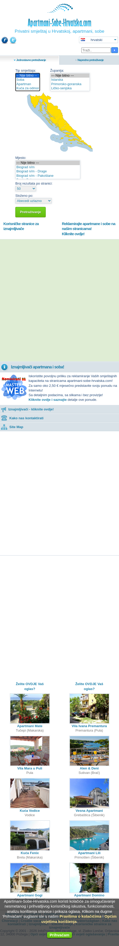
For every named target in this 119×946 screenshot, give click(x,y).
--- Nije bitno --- (70, 75)
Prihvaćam (59, 935)
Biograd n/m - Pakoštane (48, 176)
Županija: (57, 70)
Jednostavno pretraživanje (31, 60)
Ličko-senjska (70, 88)
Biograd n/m (48, 167)
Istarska (70, 80)
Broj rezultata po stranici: (33, 183)
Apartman (27, 84)
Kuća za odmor (27, 88)
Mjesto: (20, 158)
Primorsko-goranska (70, 84)
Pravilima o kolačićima (80, 916)
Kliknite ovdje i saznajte (48, 400)
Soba (27, 80)
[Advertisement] (59, 300)
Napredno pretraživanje (90, 60)
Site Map (12, 427)
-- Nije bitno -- (27, 75)
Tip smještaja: (25, 70)
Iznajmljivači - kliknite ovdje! (27, 409)
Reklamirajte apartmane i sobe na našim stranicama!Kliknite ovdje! (88, 228)
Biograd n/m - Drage (48, 171)
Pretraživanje (30, 212)
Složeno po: (24, 196)
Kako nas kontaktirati (22, 418)
